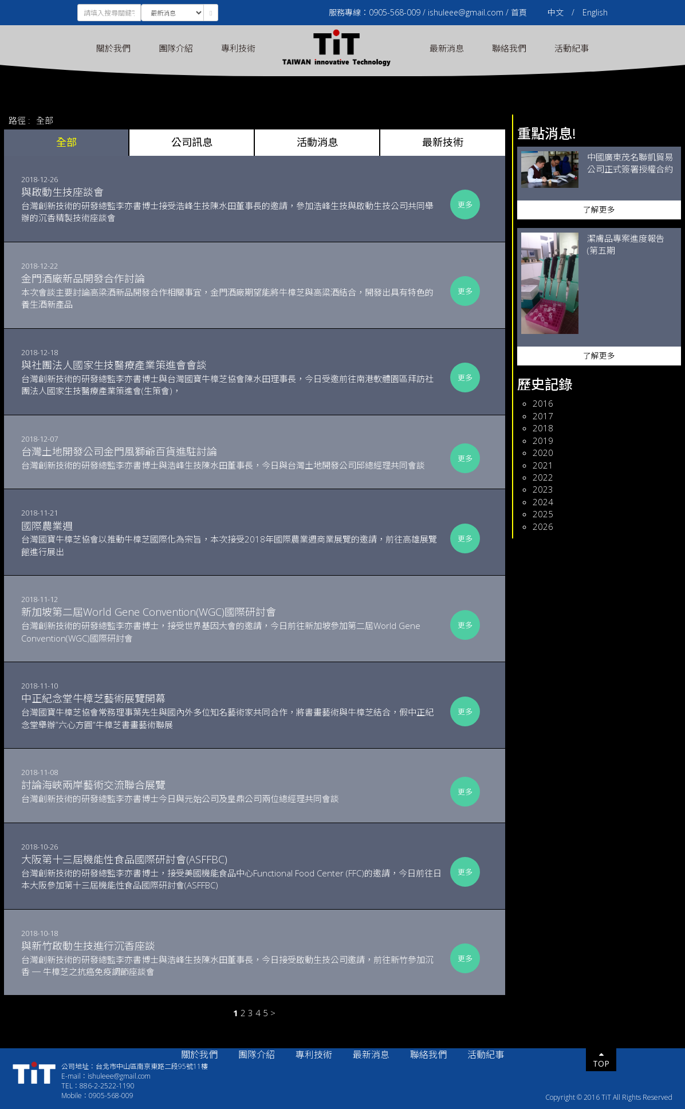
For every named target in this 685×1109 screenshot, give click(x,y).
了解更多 (599, 210)
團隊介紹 (176, 48)
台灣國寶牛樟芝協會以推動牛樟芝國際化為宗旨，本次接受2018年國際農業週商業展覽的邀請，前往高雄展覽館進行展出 (231, 538)
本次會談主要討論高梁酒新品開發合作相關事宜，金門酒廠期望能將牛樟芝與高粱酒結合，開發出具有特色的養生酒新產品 (231, 291)
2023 (543, 489)
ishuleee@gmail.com (465, 12)
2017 (543, 416)
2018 (543, 428)
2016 (543, 403)
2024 (543, 502)
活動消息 (317, 142)
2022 (543, 477)
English (595, 12)
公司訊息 (191, 142)
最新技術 (442, 142)
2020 (543, 452)
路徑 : (19, 120)
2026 (543, 526)
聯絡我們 (509, 48)
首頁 (519, 12)
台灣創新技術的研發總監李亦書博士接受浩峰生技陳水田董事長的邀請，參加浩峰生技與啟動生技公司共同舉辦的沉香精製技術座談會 (231, 204)
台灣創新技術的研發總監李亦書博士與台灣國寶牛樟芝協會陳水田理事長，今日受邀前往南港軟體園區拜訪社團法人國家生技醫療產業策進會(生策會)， (231, 377)
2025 (543, 514)
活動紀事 (571, 48)
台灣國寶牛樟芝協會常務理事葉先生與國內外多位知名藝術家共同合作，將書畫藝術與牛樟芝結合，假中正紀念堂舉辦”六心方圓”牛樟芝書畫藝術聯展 (231, 710)
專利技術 (238, 48)
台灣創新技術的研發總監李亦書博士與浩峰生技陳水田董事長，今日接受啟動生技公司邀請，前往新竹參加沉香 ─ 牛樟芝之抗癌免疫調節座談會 (231, 958)
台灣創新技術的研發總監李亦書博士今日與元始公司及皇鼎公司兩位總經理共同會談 (231, 791)
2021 (543, 465)
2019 (543, 440)
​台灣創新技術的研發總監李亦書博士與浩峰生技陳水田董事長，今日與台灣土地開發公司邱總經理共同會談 (231, 458)
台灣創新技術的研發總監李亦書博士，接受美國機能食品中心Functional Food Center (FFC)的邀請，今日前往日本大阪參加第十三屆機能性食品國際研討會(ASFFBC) (231, 871)
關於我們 (113, 48)
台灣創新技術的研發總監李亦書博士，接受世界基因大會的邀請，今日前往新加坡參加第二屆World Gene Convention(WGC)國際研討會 (231, 624)
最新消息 (447, 48)
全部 (44, 120)
